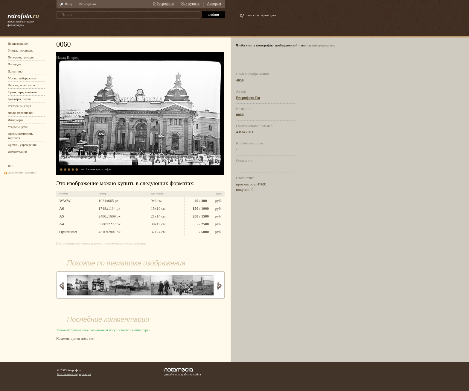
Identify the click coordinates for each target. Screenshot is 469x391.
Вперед (72, 57)
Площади (14, 64)
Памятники (15, 71)
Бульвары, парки (19, 99)
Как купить (190, 3)
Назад (61, 57)
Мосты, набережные (22, 78)
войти (297, 45)
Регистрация (88, 4)
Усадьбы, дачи (18, 127)
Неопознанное (18, 43)
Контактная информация (74, 374)
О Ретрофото (163, 3)
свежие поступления (22, 172)
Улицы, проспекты (21, 50)
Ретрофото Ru (248, 98)
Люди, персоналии (21, 112)
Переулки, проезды (21, 57)
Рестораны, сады (19, 106)
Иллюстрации (17, 151)
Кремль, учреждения (22, 145)
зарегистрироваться (320, 45)
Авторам (214, 3)
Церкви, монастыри (21, 85)
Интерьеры (15, 120)
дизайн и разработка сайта (183, 372)
